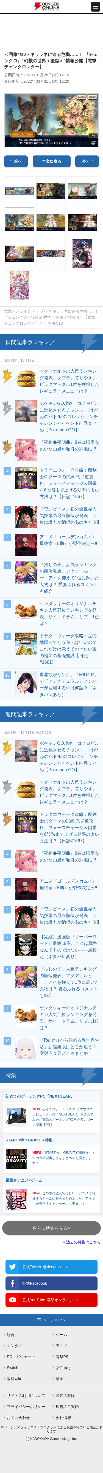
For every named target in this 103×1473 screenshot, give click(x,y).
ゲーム (61, 1334)
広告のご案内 (67, 1406)
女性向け (63, 1368)
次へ (85, 161)
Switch (12, 1368)
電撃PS (62, 1356)
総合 (11, 1334)
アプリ (42, 311)
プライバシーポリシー (26, 1406)
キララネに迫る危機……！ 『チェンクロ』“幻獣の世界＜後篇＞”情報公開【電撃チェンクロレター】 (51, 317)
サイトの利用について (26, 1395)
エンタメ (14, 1345)
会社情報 (63, 1417)
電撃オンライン (17, 311)
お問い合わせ (18, 1417)
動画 (59, 1379)
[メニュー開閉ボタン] (95, 7)
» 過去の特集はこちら (82, 1242)
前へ (18, 161)
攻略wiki (14, 1379)
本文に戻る (51, 161)
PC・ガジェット (21, 1356)
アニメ (61, 1345)
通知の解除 (65, 1395)
